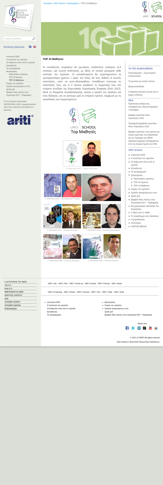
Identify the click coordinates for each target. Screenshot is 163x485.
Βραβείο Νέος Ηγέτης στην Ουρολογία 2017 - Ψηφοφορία (128, 315)
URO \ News (117, 283)
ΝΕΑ (130, 100)
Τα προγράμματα (13, 68)
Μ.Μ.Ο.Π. (9, 289)
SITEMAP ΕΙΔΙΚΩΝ (13, 305)
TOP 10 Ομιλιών (15, 77)
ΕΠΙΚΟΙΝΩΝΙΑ (11, 309)
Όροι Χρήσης (122, 342)
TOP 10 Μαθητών (16, 80)
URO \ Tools (119, 292)
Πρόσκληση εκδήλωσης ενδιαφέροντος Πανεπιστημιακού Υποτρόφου (143, 107)
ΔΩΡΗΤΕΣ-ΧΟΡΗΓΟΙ (13, 295)
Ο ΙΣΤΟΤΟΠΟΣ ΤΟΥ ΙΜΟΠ (16, 282)
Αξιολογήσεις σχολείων (18, 74)
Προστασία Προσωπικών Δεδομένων (144, 342)
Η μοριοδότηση (137, 219)
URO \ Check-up (76, 283)
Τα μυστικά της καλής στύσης (141, 81)
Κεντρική (47, 3)
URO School (59, 3)
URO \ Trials (107, 292)
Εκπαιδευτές (11, 65)
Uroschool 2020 (12, 56)
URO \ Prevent (104, 283)
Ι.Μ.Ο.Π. (8, 285)
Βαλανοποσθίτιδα (136, 86)
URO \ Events (90, 283)
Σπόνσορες (136, 223)
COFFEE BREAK (139, 226)
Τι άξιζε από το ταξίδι (140, 212)
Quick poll (10, 89)
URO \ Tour (96, 292)
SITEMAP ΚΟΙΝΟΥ (12, 302)
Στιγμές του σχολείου (14, 83)
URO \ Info (52, 283)
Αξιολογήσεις (11, 71)
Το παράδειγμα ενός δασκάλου (145, 216)
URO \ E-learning (55, 292)
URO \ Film (63, 283)
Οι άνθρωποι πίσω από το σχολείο (20, 62)
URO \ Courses (83, 292)
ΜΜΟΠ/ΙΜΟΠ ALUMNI (14, 292)
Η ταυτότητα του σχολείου (16, 59)
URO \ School (69, 292)
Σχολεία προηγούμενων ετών (18, 86)
